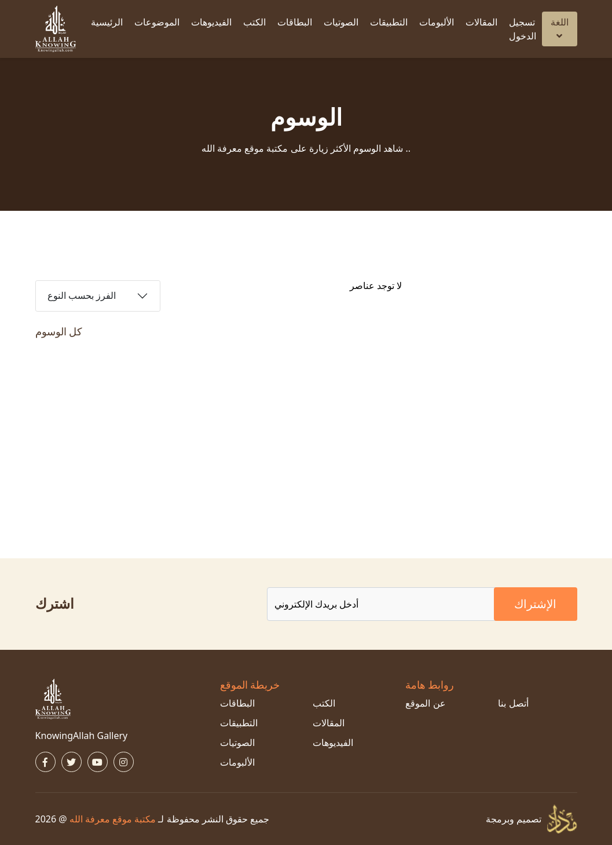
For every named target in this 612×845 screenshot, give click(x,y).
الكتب (254, 22)
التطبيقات (389, 22)
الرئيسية (107, 22)
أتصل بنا (513, 703)
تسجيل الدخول (522, 29)
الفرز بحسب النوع (81, 295)
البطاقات (294, 22)
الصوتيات (341, 22)
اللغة (560, 28)
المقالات (481, 22)
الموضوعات (156, 22)
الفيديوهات (211, 22)
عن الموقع (425, 703)
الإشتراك (535, 604)
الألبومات (436, 22)
